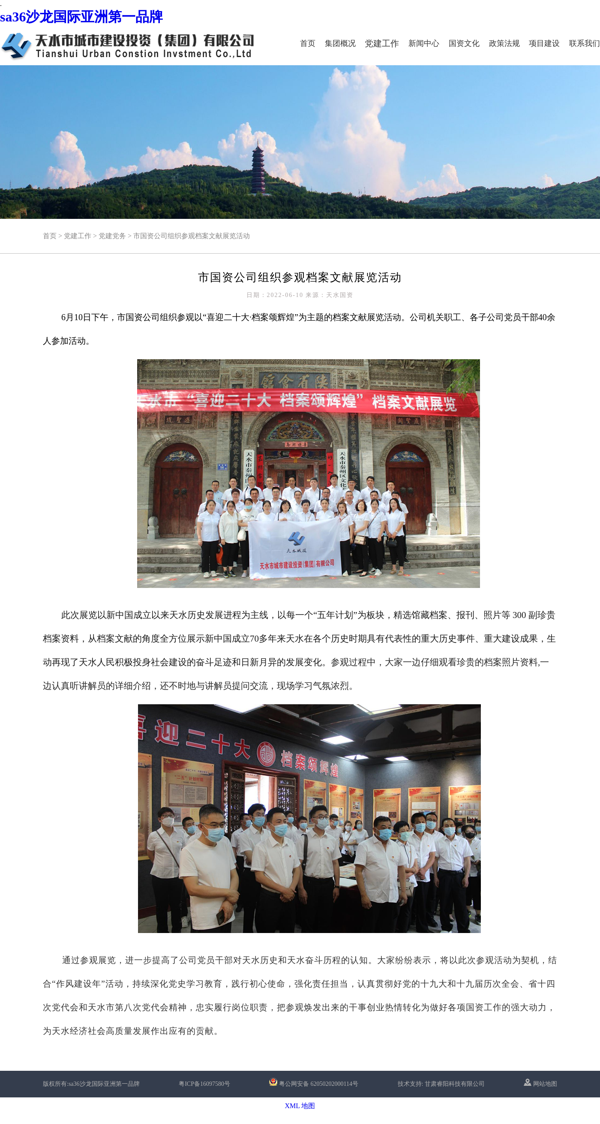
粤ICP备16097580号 (204, 1084)
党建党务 (112, 235)
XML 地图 (300, 1105)
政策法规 (504, 43)
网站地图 (540, 1084)
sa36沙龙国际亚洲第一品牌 (81, 16)
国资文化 (464, 43)
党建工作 (382, 43)
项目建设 (544, 43)
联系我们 (584, 43)
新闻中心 (423, 43)
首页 (307, 43)
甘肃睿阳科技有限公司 (455, 1084)
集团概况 (340, 43)
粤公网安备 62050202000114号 (318, 1084)
